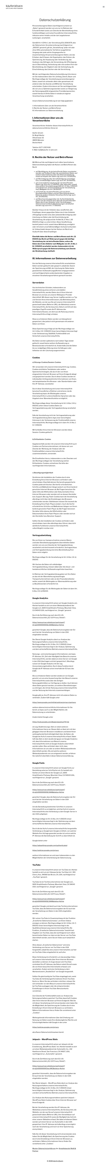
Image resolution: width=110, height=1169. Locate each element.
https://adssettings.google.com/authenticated (49, 845)
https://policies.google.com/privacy (45, 850)
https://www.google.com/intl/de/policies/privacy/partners (54, 702)
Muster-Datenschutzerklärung (43, 1148)
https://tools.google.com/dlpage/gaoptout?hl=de (50, 722)
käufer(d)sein (58, 1160)
